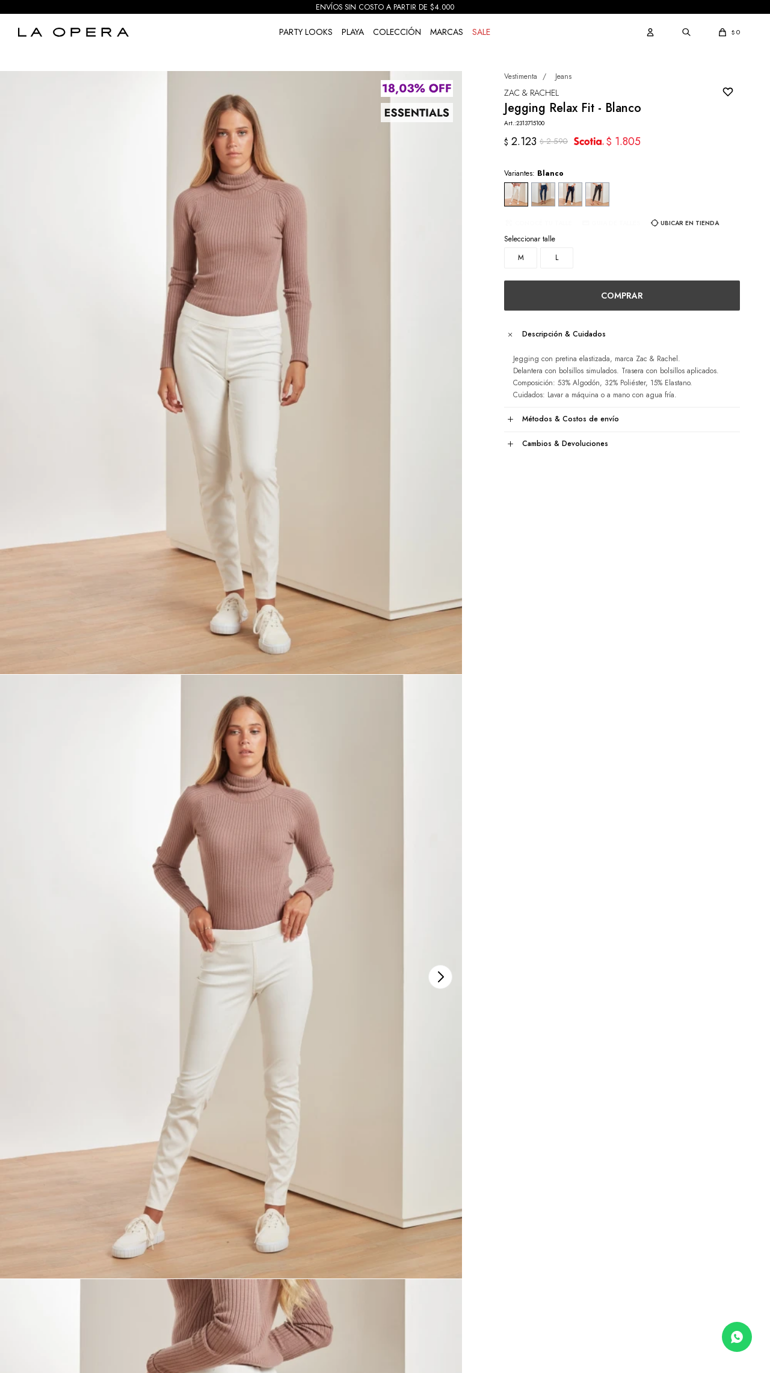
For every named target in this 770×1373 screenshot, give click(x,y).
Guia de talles (600, 269)
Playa (353, 32)
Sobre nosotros (420, 1170)
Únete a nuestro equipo (433, 1206)
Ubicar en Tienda (674, 269)
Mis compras (37, 1206)
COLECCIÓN (397, 32)
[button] (650, 32)
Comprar (614, 302)
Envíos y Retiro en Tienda (247, 1206)
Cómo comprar (230, 1170)
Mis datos (33, 1170)
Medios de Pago (233, 1188)
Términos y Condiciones (245, 1242)
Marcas (446, 32)
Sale (481, 32)
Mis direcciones (42, 1188)
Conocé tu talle (527, 269)
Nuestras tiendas (423, 1188)
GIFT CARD (226, 1260)
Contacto (410, 1224)
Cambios (221, 1224)
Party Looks (306, 32)
